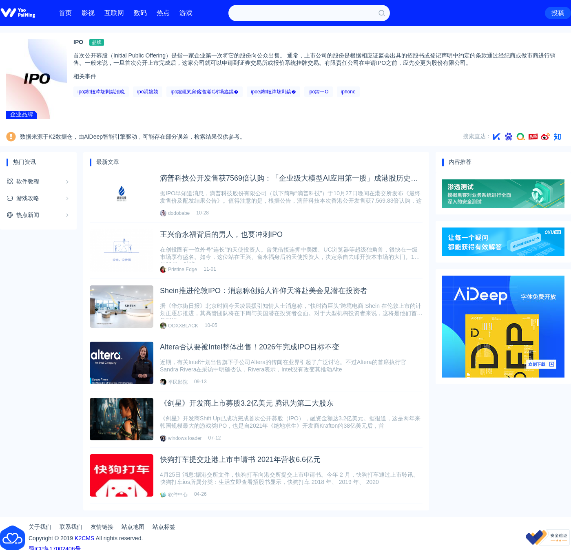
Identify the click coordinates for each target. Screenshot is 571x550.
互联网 (114, 12)
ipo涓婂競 (147, 92)
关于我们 (40, 526)
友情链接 (102, 526)
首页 (65, 12)
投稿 (557, 12)
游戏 (186, 12)
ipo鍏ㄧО (318, 92)
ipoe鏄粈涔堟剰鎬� (273, 92)
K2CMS (84, 538)
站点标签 (164, 526)
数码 (140, 12)
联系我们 (71, 526)
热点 (163, 12)
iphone (348, 92)
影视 (88, 12)
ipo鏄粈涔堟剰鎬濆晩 (101, 92)
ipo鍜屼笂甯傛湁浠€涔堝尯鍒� (204, 92)
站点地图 (133, 526)
